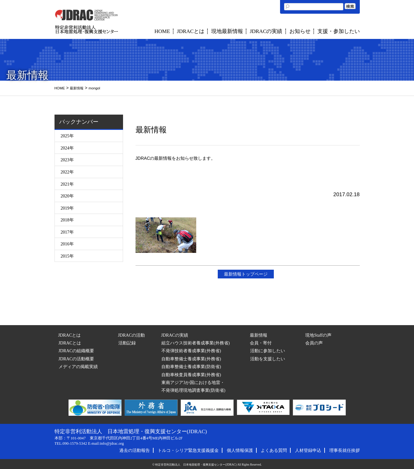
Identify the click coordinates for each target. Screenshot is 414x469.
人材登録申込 (308, 450)
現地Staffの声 (318, 335)
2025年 (67, 135)
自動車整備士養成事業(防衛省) (191, 366)
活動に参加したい (267, 350)
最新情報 (76, 88)
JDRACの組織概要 (76, 350)
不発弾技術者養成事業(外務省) (191, 350)
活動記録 (127, 342)
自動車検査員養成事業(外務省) (191, 374)
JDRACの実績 (266, 31)
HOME (162, 31)
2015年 (67, 255)
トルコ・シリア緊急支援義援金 (188, 450)
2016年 (67, 243)
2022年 (67, 171)
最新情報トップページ (246, 274)
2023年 (67, 159)
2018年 (67, 219)
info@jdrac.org (112, 443)
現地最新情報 (227, 31)
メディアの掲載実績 (78, 366)
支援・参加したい (338, 31)
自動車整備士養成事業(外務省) (191, 358)
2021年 (67, 184)
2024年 (67, 147)
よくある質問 (274, 450)
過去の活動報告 (134, 450)
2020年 (67, 195)
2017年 (67, 232)
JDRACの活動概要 (76, 358)
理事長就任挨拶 (344, 450)
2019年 (67, 208)
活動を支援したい (267, 358)
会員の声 (314, 342)
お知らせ (300, 31)
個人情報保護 (240, 450)
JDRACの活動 (131, 335)
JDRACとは (190, 31)
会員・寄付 (261, 342)
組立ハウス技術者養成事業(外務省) (195, 342)
